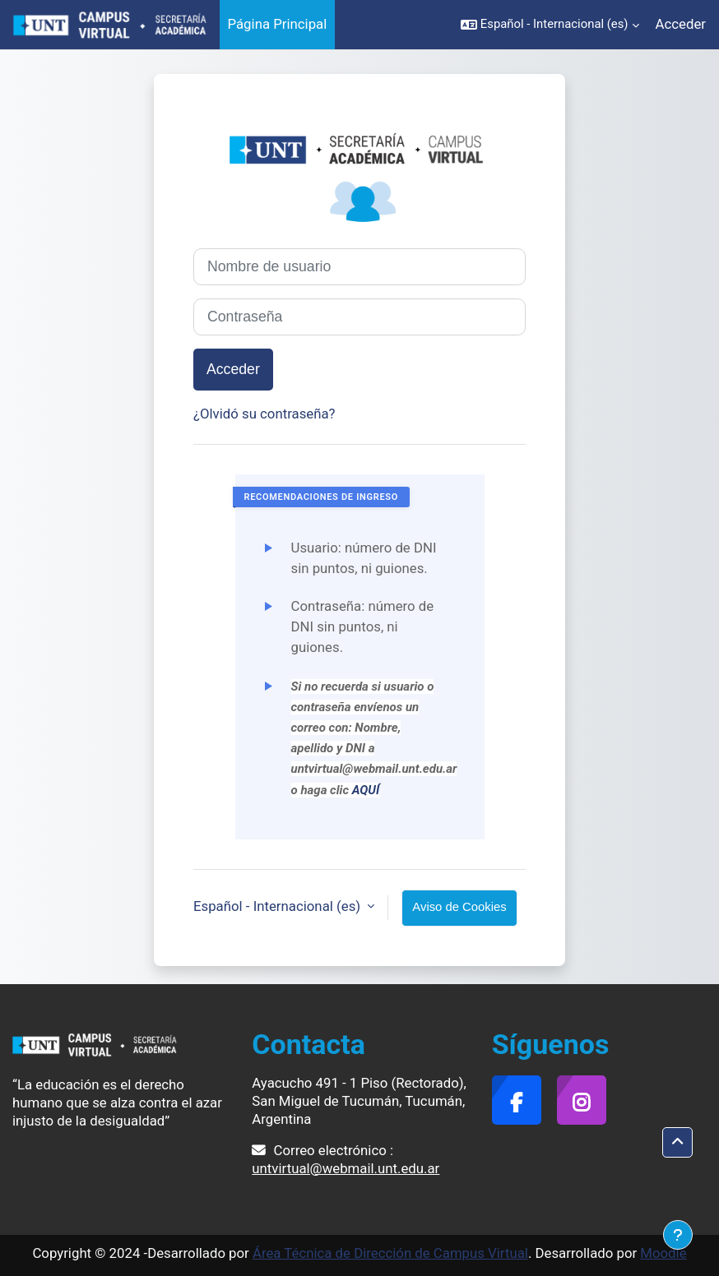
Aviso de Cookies (459, 906)
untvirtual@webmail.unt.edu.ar (345, 1168)
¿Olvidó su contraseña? (264, 413)
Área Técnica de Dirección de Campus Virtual (390, 1253)
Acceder (681, 24)
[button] (550, 24)
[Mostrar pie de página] (678, 1235)
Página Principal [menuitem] (277, 24)
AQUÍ (366, 790)
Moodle (663, 1253)
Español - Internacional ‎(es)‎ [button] (278, 906)
